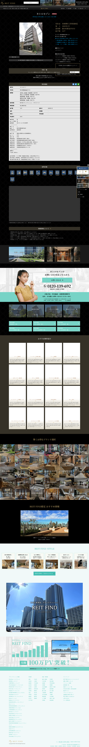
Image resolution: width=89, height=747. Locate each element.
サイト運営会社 (68, 300)
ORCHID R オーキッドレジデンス (16, 696)
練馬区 (35, 696)
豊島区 (35, 690)
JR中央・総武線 (23, 93)
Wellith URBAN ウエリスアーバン (16, 726)
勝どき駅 (44, 690)
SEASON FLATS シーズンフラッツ (16, 702)
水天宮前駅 (44, 694)
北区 (30, 692)
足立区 (30, 698)
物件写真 (62, 8)
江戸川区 (30, 700)
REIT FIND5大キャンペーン (44, 573)
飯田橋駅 (52, 688)
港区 (30, 679)
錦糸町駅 (30, 93)
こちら (40, 77)
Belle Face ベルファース (14, 732)
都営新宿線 (22, 96)
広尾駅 (43, 685)
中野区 (30, 694)
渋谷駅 (51, 679)
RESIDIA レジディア (13, 681)
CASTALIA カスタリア (13, 694)
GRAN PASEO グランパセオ (15, 707)
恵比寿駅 (52, 681)
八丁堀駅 (44, 698)
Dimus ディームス (13, 698)
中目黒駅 (52, 696)
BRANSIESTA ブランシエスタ (15, 719)
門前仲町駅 (52, 683)
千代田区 (36, 683)
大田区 (30, 690)
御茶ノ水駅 (52, 698)
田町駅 (43, 688)
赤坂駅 (43, 683)
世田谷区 (36, 688)
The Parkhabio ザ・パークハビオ (16, 685)
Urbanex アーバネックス (14, 690)
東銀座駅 (44, 696)
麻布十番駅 (44, 679)
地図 (75, 8)
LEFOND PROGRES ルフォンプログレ (17, 692)
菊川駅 (27, 96)
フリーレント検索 (67, 683)
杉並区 (35, 694)
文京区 (30, 686)
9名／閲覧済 (45, 8)
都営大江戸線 (23, 98)
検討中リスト (66, 690)
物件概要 (69, 8)
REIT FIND (5, 6)
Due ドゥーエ (12, 704)
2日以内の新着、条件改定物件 (69, 688)
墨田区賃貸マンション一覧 (13, 6)
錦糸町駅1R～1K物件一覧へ (39, 323)
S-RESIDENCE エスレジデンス (15, 709)
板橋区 (30, 696)
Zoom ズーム (12, 728)
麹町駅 (51, 692)
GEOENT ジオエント (13, 734)
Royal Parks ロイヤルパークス (15, 713)
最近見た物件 (80, 172)
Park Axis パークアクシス (14, 679)
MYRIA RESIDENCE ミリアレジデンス (17, 706)
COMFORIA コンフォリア (14, 683)
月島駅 (43, 700)
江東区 (35, 681)
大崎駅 (51, 694)
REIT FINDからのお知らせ (68, 696)
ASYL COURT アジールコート (15, 721)
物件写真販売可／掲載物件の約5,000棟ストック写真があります (31, 60)
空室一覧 (81, 8)
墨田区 (24, 90)
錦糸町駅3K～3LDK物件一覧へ (63, 329)
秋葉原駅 (52, 700)
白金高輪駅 (44, 686)
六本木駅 (44, 681)
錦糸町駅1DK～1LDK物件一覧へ (40, 329)
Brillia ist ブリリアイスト (14, 700)
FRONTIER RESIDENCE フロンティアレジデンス (17, 724)
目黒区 (35, 685)
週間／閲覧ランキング (68, 681)
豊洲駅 (51, 685)
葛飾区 (35, 698)
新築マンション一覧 (67, 686)
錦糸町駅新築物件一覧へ (14, 323)
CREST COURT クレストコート (15, 715)
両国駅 (28, 98)
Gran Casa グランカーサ (14, 717)
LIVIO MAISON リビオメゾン (15, 730)
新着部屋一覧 (66, 685)
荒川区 (35, 692)
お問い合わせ (56, 280)
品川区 (30, 685)
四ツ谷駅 (52, 690)
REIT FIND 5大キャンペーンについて (71, 679)
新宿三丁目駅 (52, 686)
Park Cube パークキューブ (14, 688)
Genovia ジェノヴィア (13, 711)
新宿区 (30, 683)
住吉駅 (27, 100)
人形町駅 (44, 692)
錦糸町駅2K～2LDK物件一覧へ (63, 323)
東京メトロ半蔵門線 (24, 94)
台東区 (35, 686)
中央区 (35, 679)
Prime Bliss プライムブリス (15, 736)
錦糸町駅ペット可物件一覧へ (15, 329)
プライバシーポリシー (68, 692)
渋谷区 (30, 681)
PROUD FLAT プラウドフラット (15, 686)
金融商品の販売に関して (68, 694)
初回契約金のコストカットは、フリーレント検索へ (44, 669)
